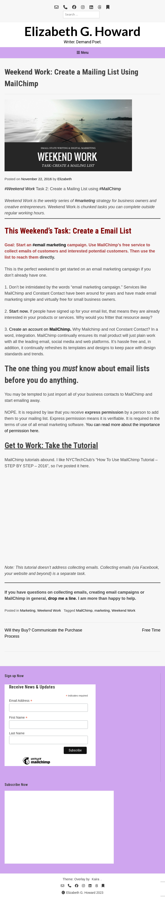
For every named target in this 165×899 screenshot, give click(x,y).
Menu (83, 52)
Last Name (17, 733)
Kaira (95, 879)
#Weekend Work (20, 189)
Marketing (27, 610)
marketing (102, 610)
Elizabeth (64, 179)
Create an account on (39, 329)
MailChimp (84, 610)
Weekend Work (49, 610)
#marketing (85, 200)
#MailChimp (110, 189)
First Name (18, 717)
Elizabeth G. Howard (82, 31)
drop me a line (61, 598)
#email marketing (49, 245)
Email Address (20, 701)
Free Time (151, 630)
